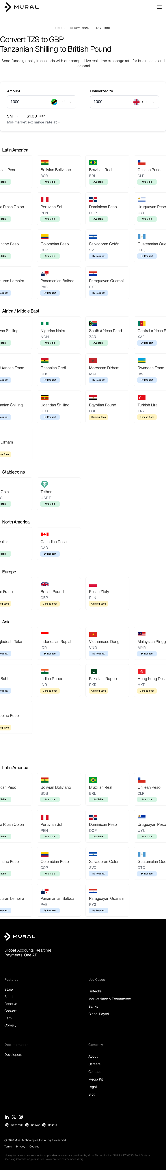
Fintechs (95, 991)
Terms (8, 1146)
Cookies (34, 1146)
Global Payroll (99, 1014)
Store (8, 989)
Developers (13, 1054)
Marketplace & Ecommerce (109, 999)
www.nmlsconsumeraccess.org (65, 1159)
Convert (10, 1011)
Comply (10, 1025)
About (93, 1056)
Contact (94, 1071)
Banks (93, 1006)
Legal (92, 1087)
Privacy (20, 1146)
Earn (7, 1018)
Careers (94, 1064)
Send (8, 996)
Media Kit (95, 1079)
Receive (10, 1003)
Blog (91, 1094)
